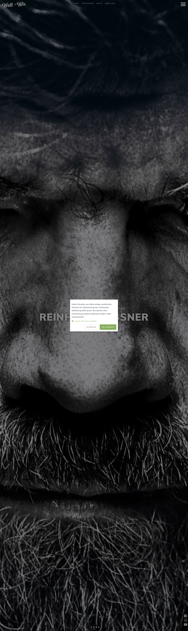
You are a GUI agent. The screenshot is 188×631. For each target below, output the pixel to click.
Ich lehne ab (91, 327)
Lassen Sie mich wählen (85, 321)
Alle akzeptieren (108, 327)
